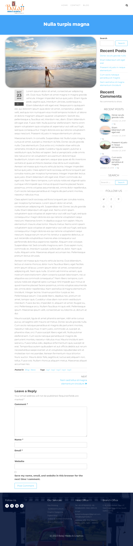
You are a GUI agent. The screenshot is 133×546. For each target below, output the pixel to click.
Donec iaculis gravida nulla (113, 55)
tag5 (69, 370)
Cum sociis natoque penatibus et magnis (117, 161)
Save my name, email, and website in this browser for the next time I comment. (49, 477)
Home (64, 5)
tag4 (64, 370)
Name (19, 439)
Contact (76, 5)
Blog (86, 5)
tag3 (58, 370)
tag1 (48, 370)
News (33, 370)
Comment (21, 404)
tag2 (53, 370)
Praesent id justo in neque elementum (119, 144)
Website (19, 461)
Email (19, 450)
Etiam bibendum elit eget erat (118, 129)
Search (103, 38)
